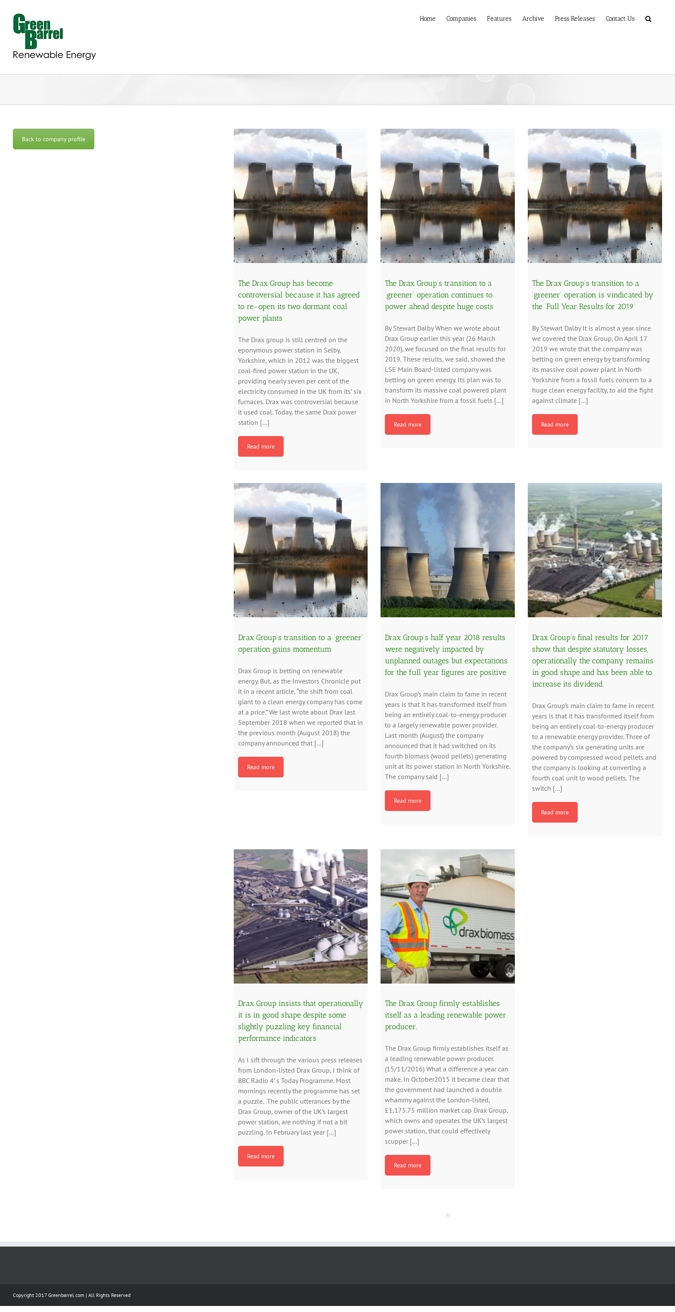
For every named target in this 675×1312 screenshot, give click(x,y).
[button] (648, 18)
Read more (261, 446)
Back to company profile (53, 139)
